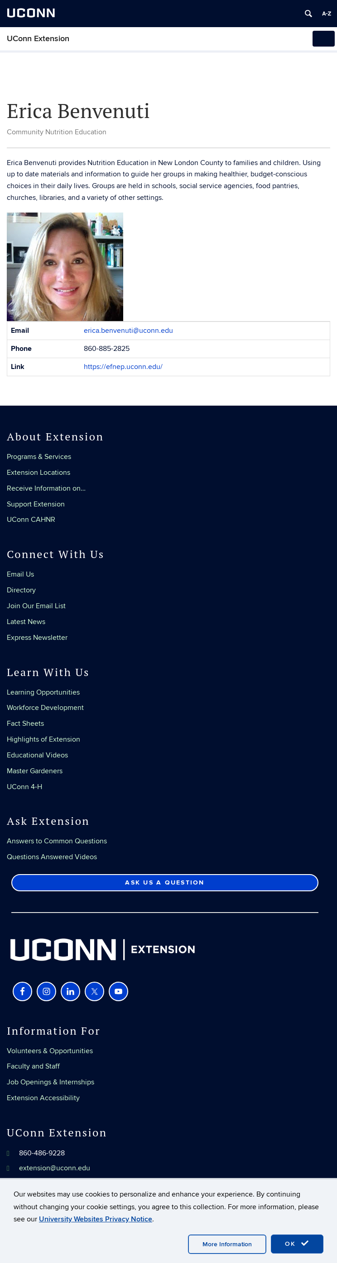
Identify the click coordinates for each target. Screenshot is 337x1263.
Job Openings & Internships (50, 1082)
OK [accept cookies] (297, 1243)
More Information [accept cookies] (227, 1244)
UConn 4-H (24, 786)
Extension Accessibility (43, 1097)
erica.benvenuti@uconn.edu (128, 330)
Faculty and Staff (33, 1066)
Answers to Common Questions (57, 841)
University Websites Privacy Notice (95, 1219)
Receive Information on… (46, 488)
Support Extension (36, 504)
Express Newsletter (37, 637)
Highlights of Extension (43, 739)
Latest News (26, 621)
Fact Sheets (25, 723)
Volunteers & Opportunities (50, 1050)
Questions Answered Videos (52, 856)
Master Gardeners (35, 771)
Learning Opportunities (43, 692)
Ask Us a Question (164, 882)
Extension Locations (38, 472)
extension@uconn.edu (54, 1168)
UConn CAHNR (31, 519)
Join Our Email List (36, 605)
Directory (21, 590)
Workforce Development (45, 707)
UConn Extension (38, 38)
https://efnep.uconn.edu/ (123, 366)
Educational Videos (37, 755)
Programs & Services (39, 456)
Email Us (20, 574)
